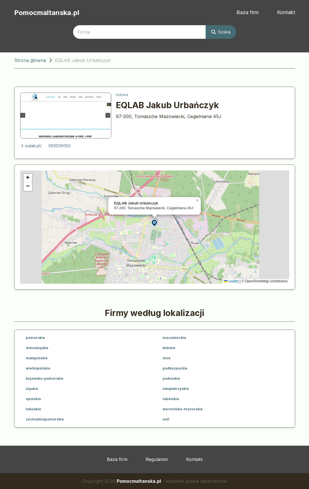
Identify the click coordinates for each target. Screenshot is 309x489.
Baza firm (247, 12)
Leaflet (231, 281)
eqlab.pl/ (31, 145)
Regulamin (157, 459)
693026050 (59, 145)
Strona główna (30, 60)
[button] (154, 222)
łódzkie (122, 95)
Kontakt (286, 12)
